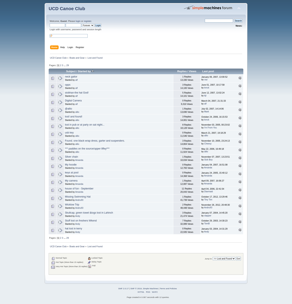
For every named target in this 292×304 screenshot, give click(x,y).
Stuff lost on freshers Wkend (81, 220)
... (65, 65)
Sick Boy (208, 159)
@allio (68, 108)
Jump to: (208, 259)
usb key (69, 132)
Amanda (79, 160)
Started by (86, 71)
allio (77, 112)
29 (67, 65)
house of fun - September (79, 188)
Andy (77, 216)
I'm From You (210, 127)
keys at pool (71, 172)
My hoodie (71, 164)
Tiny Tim (208, 199)
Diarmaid (208, 191)
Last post (208, 71)
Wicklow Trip (72, 204)
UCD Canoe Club (67, 8)
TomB (207, 223)
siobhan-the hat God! (76, 92)
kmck (206, 87)
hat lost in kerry (73, 228)
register (87, 21)
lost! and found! (73, 116)
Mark (206, 111)
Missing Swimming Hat (77, 196)
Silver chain (71, 156)
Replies (182, 71)
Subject (71, 71)
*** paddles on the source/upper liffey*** (87, 148)
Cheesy (207, 143)
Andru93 (79, 200)
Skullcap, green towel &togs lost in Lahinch (89, 212)
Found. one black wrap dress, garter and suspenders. (95, 140)
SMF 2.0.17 (123, 288)
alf (76, 80)
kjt (205, 95)
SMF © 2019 (136, 288)
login (78, 21)
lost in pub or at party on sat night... (84, 124)
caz (206, 79)
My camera (71, 180)
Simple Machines (150, 288)
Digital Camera (73, 100)
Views (192, 71)
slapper (207, 215)
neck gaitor (71, 76)
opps (67, 84)
